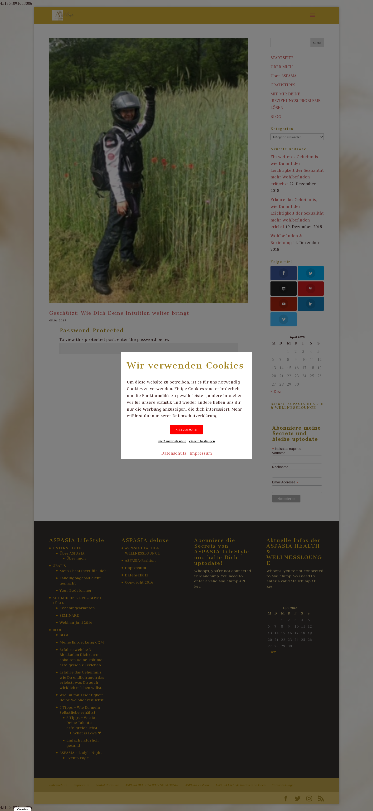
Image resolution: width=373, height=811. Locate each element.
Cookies (22, 809)
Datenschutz (173, 453)
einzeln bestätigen (202, 440)
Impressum (201, 453)
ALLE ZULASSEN (186, 429)
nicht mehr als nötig (172, 440)
